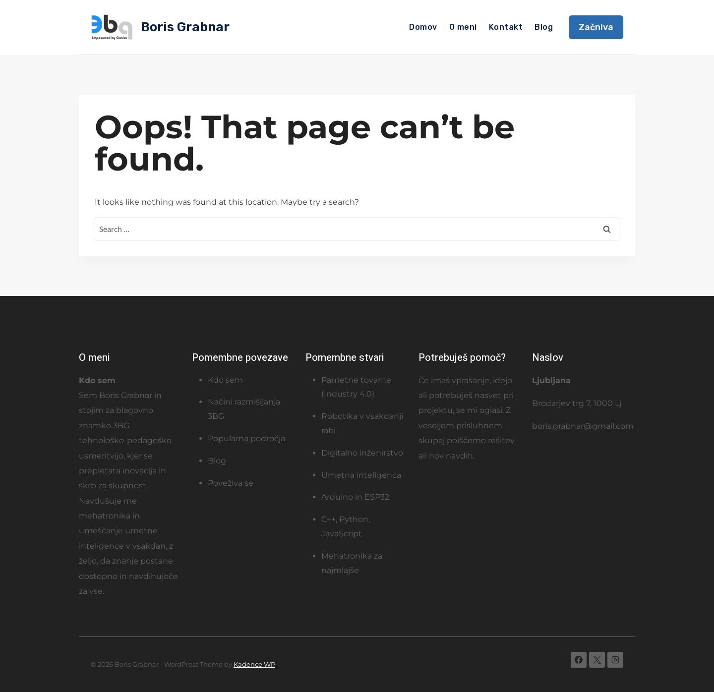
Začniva (596, 27)
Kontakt (506, 27)
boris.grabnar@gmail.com (583, 426)
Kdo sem (225, 380)
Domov (423, 27)
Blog (544, 27)
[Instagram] (615, 660)
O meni (463, 27)
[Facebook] (579, 660)
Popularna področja (246, 438)
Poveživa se (230, 483)
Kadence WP (254, 664)
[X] (597, 660)
